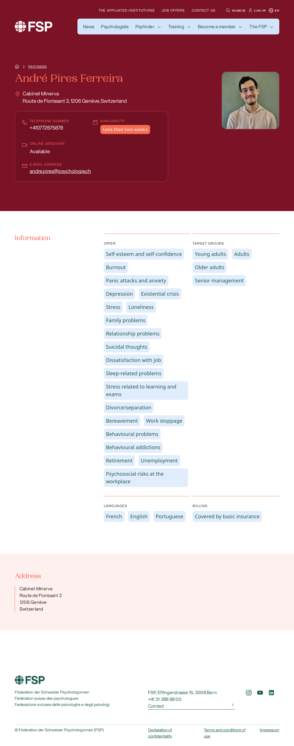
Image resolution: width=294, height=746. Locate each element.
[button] (234, 10)
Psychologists (114, 26)
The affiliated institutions (127, 10)
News (88, 26)
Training (176, 26)
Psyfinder (145, 26)
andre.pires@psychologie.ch (60, 171)
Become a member (217, 26)
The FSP (258, 26)
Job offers (173, 10)
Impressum (269, 730)
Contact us (203, 10)
